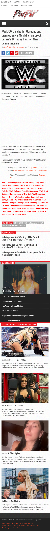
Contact (15, 528)
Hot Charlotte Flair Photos (12, 301)
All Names (17, 2)
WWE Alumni (14, 6)
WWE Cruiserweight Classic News (14, 226)
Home (3, 523)
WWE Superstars (28, 2)
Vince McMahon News (36, 223)
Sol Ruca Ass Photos (10, 311)
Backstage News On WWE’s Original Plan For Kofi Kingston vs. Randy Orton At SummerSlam (20, 238)
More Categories (26, 6)
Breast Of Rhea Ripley (11, 453)
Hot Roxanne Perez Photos (12, 306)
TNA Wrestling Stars (33, 525)
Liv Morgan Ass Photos (11, 501)
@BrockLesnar (36, 168)
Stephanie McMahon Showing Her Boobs (18, 316)
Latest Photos (6, 2)
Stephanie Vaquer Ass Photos (14, 360)
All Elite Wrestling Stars (9, 525)
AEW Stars (4, 6)
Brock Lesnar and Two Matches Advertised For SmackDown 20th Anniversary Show (19, 246)
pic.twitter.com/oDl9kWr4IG (36, 170)
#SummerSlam (19, 170)
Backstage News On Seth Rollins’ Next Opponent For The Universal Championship (23, 253)
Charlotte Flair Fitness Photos (13, 296)
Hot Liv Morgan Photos (11, 320)
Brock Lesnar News (20, 223)
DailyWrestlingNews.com (14, 47)
